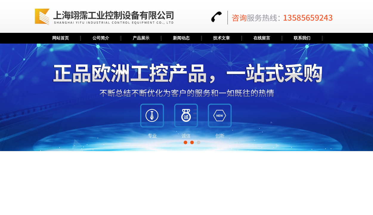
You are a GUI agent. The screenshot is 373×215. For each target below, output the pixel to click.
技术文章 (221, 38)
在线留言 (261, 38)
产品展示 (141, 38)
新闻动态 (181, 38)
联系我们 (302, 38)
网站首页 (60, 38)
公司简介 (100, 38)
